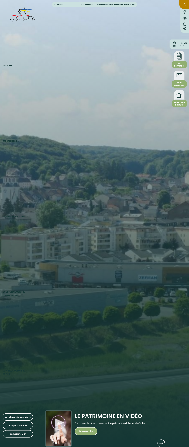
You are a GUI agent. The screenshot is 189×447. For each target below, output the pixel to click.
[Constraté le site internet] (184, 18)
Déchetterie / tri (17, 433)
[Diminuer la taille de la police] (184, 30)
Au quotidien (11, 141)
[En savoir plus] (86, 431)
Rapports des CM (18, 425)
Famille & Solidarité (15, 216)
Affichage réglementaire (18, 416)
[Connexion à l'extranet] (184, 12)
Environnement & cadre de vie (14, 293)
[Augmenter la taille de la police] (184, 24)
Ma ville (8, 65)
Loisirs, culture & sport (14, 372)
